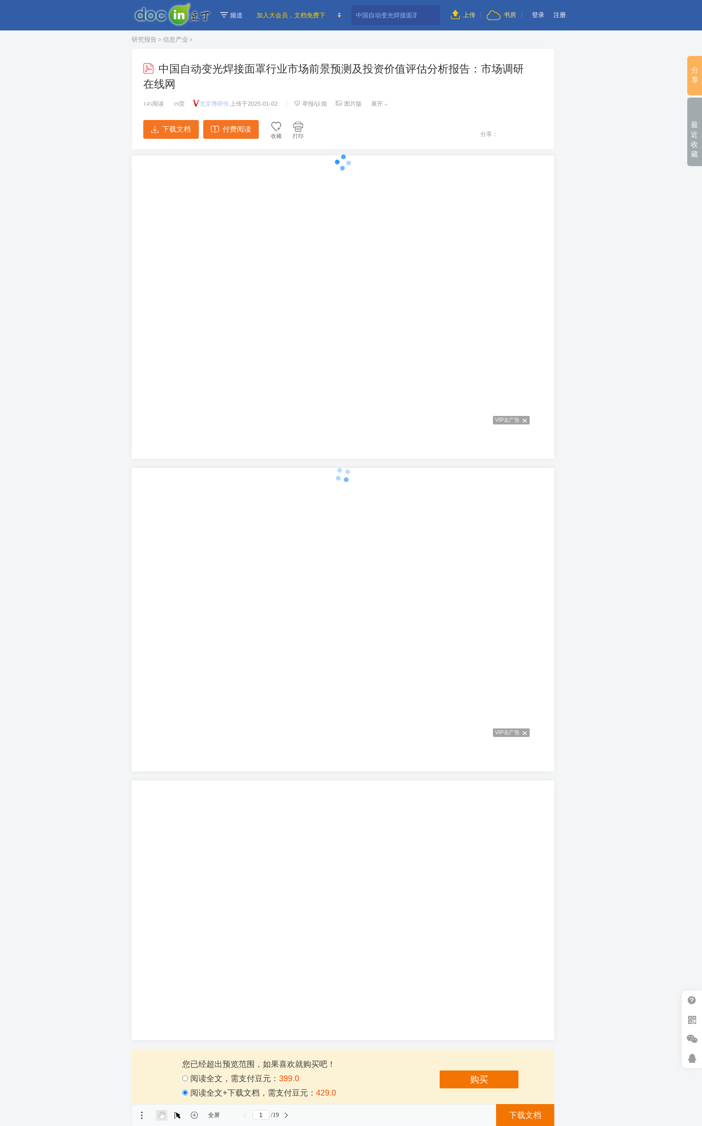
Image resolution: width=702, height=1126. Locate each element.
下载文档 (171, 129)
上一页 (245, 1115)
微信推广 (692, 1039)
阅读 (153, 103)
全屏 (214, 1115)
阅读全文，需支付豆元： (240, 1078)
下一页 (286, 1115)
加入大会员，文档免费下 (291, 15)
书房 (501, 14)
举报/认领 (311, 103)
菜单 (142, 1115)
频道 (231, 15)
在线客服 (692, 1058)
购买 (479, 1079)
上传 (463, 14)
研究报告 (144, 39)
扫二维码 (692, 1019)
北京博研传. (215, 103)
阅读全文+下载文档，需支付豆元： (259, 1092)
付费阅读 (231, 129)
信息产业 (175, 39)
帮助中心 (692, 1000)
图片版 (349, 103)
